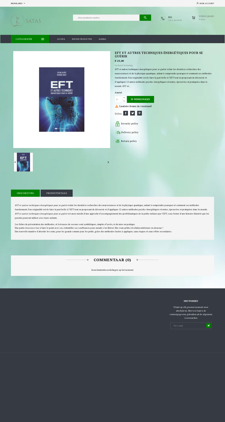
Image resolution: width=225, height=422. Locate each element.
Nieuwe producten (82, 39)
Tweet (132, 113)
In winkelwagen (140, 99)
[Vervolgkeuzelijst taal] (18, 3)
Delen (125, 113)
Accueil (61, 39)
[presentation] (194, 337)
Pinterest (139, 113)
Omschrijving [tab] (25, 192)
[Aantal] (118, 99)
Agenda (102, 39)
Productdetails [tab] (56, 192)
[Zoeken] (112, 18)
